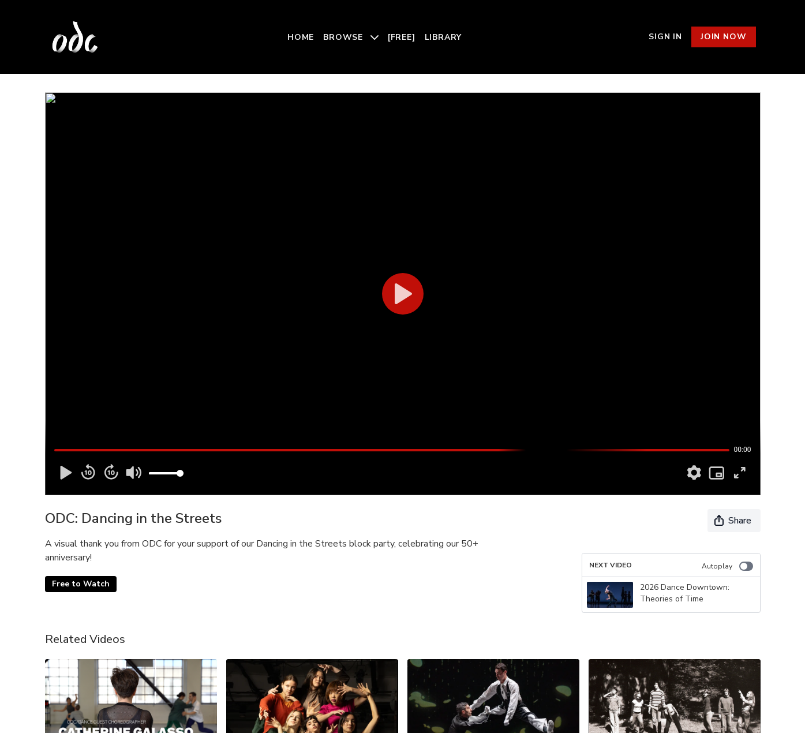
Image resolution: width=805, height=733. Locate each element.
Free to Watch (81, 583)
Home (300, 37)
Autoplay (727, 566)
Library (443, 37)
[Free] (401, 37)
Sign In (665, 36)
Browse (351, 37)
